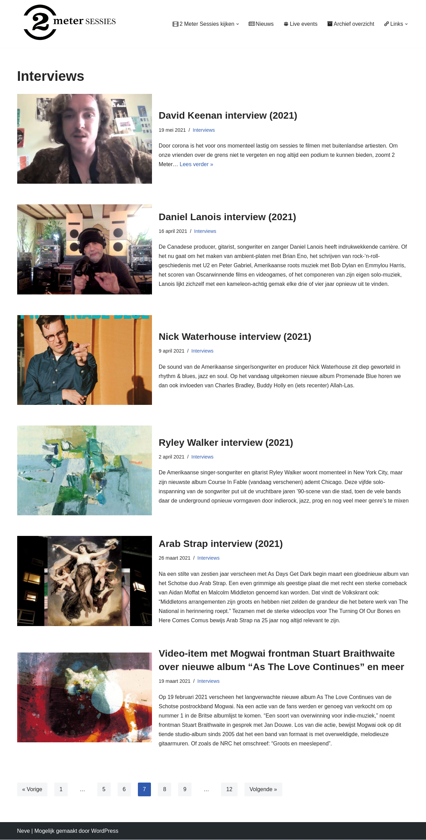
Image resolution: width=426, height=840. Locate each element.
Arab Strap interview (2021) (221, 543)
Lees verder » (197, 164)
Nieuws (260, 24)
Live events (300, 24)
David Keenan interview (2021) (228, 115)
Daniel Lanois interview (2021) (227, 216)
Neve (23, 831)
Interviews (204, 129)
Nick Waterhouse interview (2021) (235, 336)
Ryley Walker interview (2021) (226, 437)
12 (230, 790)
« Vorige (32, 790)
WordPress (104, 831)
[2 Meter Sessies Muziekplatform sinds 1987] (66, 22)
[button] (237, 24)
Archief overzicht (350, 24)
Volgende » (263, 790)
